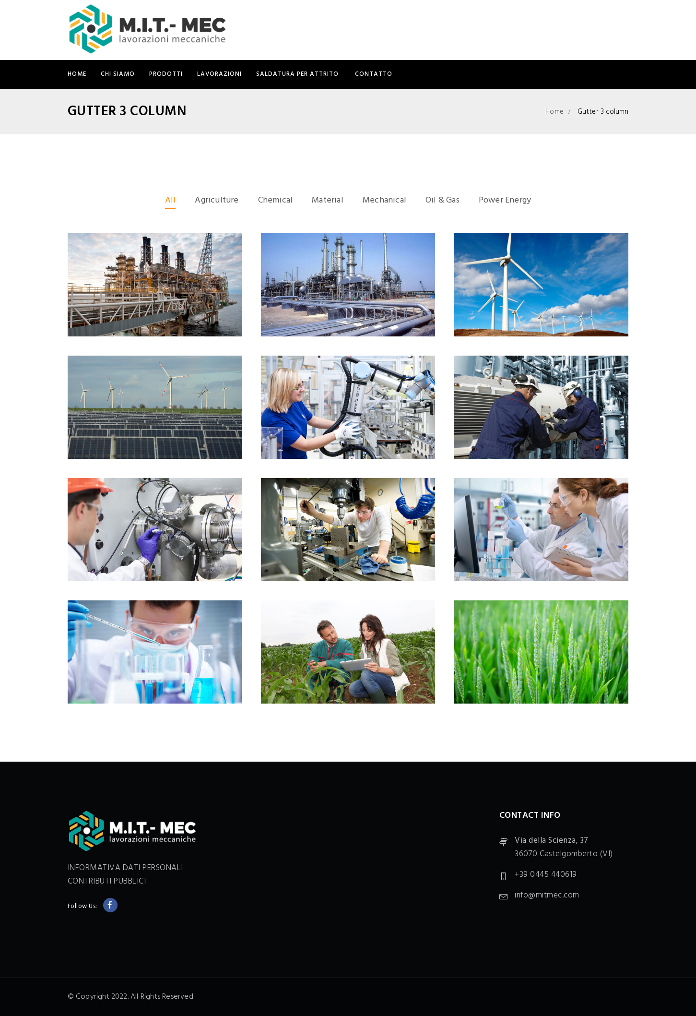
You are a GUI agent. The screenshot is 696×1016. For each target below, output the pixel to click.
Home (77, 74)
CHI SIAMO (118, 74)
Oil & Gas (442, 200)
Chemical (275, 200)
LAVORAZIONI (219, 74)
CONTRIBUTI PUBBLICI (107, 881)
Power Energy (505, 200)
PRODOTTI (166, 74)
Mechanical (384, 200)
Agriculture (216, 200)
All (170, 200)
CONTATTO (373, 74)
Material (327, 200)
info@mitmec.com (547, 895)
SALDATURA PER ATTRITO (298, 74)
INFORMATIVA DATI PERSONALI (125, 867)
